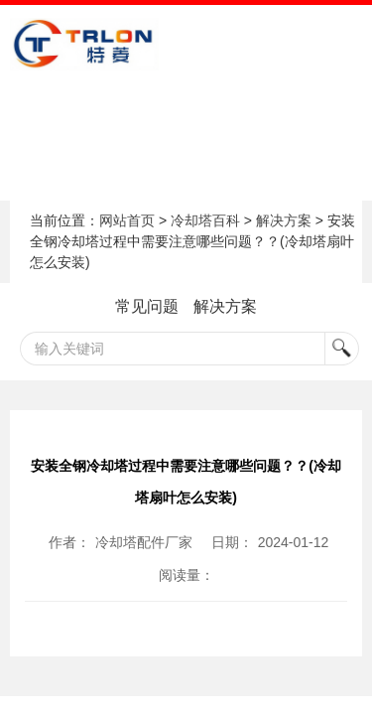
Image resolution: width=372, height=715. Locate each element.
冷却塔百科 (205, 220)
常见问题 (147, 306)
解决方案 (283, 220)
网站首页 (127, 220)
